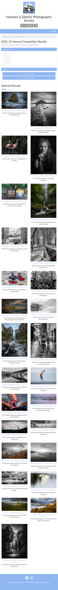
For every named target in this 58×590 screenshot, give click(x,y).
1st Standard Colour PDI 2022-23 (14, 156)
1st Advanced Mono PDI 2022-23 (43, 128)
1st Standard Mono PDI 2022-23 (43, 176)
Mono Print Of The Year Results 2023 (14, 561)
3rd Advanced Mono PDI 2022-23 (43, 430)
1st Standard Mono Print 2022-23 (43, 263)
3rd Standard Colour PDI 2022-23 (15, 412)
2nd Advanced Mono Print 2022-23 (43, 360)
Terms (37, 582)
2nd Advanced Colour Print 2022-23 (14, 358)
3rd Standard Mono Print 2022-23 (43, 463)
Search (24, 25)
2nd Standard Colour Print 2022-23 (43, 386)
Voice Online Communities (16, 582)
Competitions (6, 36)
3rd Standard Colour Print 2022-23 (43, 490)
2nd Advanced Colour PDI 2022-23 (14, 315)
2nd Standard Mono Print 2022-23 (14, 384)
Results (14, 36)
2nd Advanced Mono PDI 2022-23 (43, 315)
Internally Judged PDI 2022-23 (14, 512)
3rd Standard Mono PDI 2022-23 (14, 435)
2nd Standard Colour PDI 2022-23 (14, 287)
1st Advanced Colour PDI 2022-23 (14, 110)
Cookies (47, 582)
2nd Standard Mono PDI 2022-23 (43, 291)
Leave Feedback (29, 582)
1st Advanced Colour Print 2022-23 (43, 220)
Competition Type (28, 78)
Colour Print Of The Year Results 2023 (43, 515)
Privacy (42, 582)
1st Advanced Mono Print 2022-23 (14, 246)
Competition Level (29, 74)
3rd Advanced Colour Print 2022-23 (14, 460)
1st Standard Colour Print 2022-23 (14, 201)
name (9, 89)
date (13, 89)
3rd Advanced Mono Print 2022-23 (14, 486)
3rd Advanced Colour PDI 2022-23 (43, 406)
